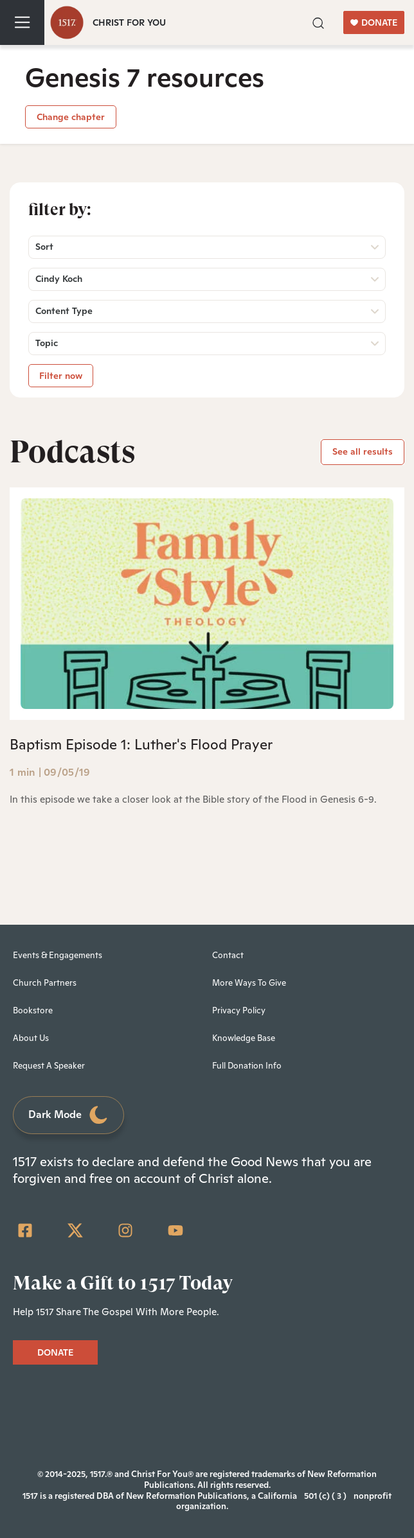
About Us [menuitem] (31, 1038)
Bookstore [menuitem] (33, 1010)
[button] (318, 22)
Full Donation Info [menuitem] (247, 1065)
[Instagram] (125, 1230)
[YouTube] (175, 1230)
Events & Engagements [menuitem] (57, 955)
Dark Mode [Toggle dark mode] (68, 1115)
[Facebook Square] (25, 1230)
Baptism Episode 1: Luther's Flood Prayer (141, 744)
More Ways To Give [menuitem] (249, 982)
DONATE (373, 22)
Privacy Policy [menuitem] (239, 1010)
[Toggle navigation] (22, 22)
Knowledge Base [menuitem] (243, 1038)
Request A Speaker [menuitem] (49, 1065)
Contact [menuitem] (228, 955)
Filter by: (59, 209)
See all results (362, 451)
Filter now (60, 375)
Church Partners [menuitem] (44, 982)
